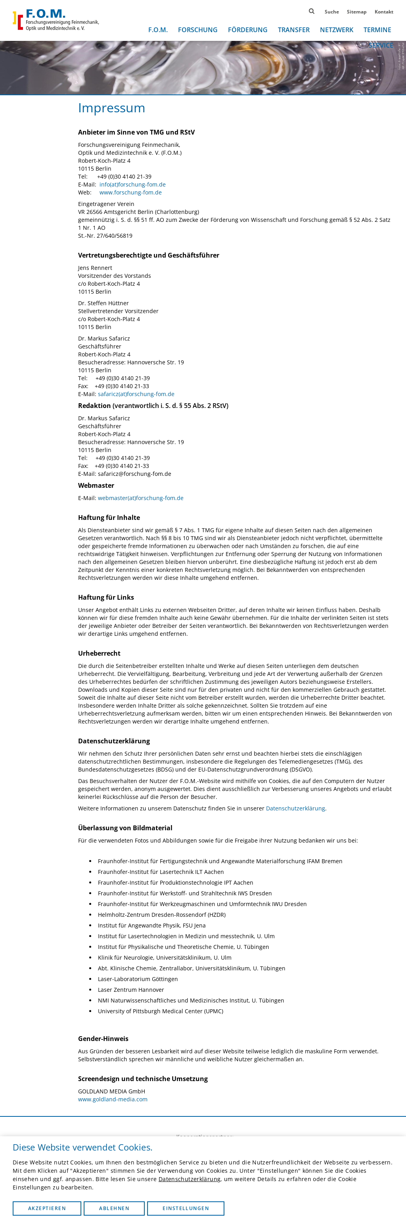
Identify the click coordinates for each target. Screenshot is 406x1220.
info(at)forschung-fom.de (133, 184)
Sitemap (357, 11)
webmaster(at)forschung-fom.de (141, 498)
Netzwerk (336, 29)
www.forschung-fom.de (131, 192)
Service (381, 45)
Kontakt (384, 11)
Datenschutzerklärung (189, 1179)
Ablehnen (114, 1208)
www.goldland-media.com (112, 1099)
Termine (377, 29)
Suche (332, 11)
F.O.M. (158, 29)
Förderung (248, 29)
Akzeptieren (47, 1208)
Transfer (294, 29)
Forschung (198, 29)
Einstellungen (186, 1208)
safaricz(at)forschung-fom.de (136, 394)
